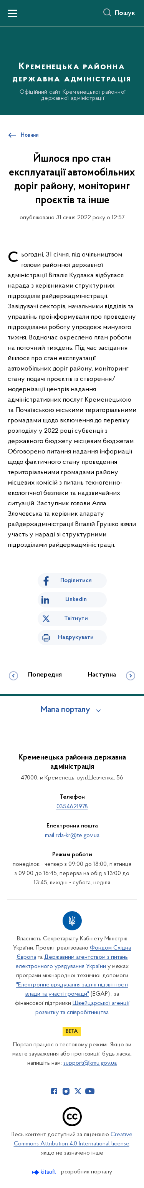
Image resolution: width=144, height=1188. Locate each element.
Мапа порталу (65, 710)
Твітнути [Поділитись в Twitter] (76, 619)
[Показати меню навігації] (12, 13)
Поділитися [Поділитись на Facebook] (76, 580)
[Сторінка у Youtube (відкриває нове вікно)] (89, 1091)
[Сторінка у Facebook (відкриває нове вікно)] (54, 1091)
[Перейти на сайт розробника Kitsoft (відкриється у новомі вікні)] (44, 1172)
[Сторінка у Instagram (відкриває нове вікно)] (66, 1091)
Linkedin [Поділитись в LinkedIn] (76, 599)
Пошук (125, 13)
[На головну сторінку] (72, 69)
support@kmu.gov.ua (90, 1063)
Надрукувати (76, 637)
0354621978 (72, 807)
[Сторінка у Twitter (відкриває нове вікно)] (78, 1091)
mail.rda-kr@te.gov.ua (72, 835)
